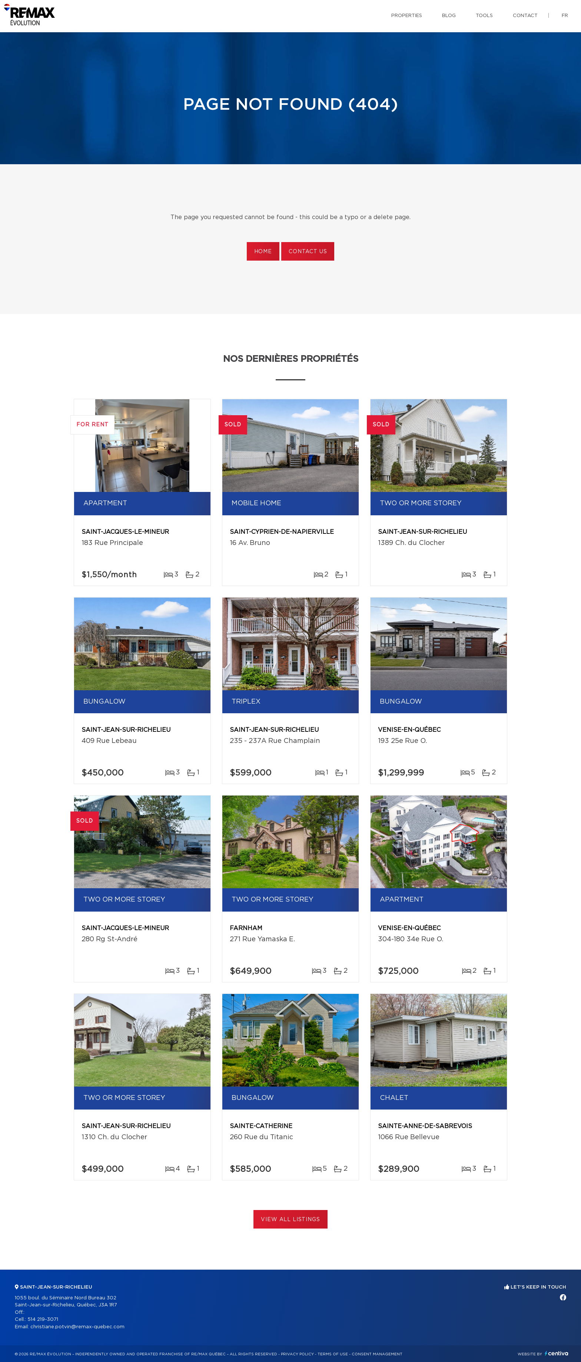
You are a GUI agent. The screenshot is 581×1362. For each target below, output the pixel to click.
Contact (525, 15)
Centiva (556, 1353)
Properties (406, 15)
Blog (449, 15)
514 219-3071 (42, 1319)
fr (565, 15)
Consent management (377, 1354)
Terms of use (333, 1354)
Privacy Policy (297, 1354)
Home (263, 251)
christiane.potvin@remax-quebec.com (77, 1327)
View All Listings (290, 1219)
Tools (484, 15)
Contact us (308, 251)
